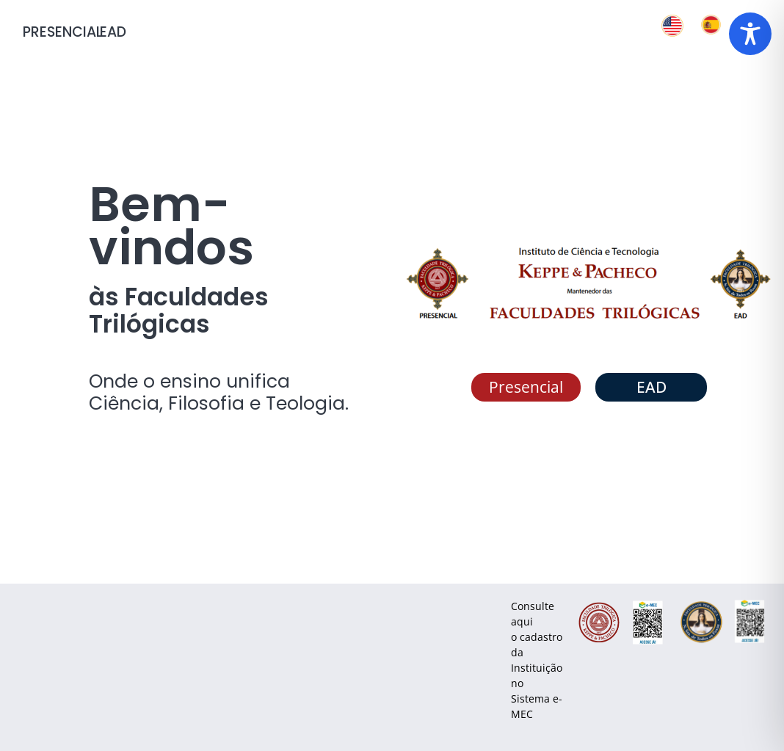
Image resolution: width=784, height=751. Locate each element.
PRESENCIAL (62, 32)
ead (113, 32)
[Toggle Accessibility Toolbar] (750, 34)
